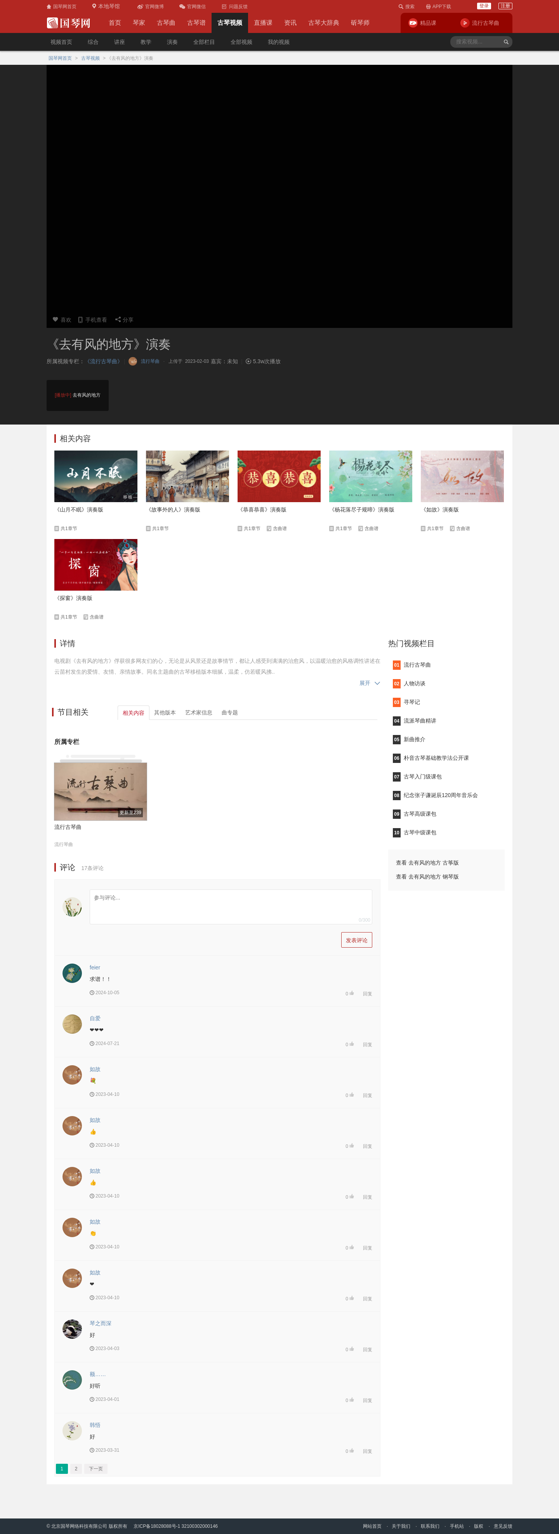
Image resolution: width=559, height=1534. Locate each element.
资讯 (290, 22)
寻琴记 (406, 702)
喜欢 (61, 319)
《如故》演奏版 (440, 509)
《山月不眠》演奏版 (78, 509)
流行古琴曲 (68, 827)
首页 (115, 22)
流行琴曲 (63, 844)
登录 (484, 6)
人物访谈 (409, 683)
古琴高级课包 (414, 814)
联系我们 (430, 1526)
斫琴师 (360, 22)
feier (95, 967)
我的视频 (279, 42)
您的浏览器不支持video (279, 188)
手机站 (457, 1526)
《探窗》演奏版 (73, 598)
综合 (93, 42)
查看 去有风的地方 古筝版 (427, 863)
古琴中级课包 (414, 832)
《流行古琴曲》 (104, 361)
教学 (146, 42)
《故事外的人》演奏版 (173, 509)
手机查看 (92, 319)
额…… (98, 1374)
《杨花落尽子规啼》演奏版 (361, 509)
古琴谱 (196, 22)
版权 (478, 1526)
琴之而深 (100, 1323)
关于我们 (401, 1526)
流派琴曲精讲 (414, 721)
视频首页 (61, 42)
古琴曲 (166, 22)
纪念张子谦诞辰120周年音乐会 (435, 795)
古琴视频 (229, 22)
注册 (505, 6)
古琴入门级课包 (417, 776)
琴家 (139, 22)
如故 (95, 1069)
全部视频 (241, 42)
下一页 (96, 1469)
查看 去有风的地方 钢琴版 (427, 877)
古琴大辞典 (323, 22)
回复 (367, 994)
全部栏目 (204, 42)
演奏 (172, 42)
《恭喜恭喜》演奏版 (262, 509)
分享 (124, 319)
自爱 (95, 1018)
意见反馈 (503, 1526)
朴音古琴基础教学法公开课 (431, 758)
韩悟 (95, 1425)
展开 (369, 682)
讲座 (119, 42)
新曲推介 (409, 739)
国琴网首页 (60, 58)
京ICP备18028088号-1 (157, 1526)
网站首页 (372, 1526)
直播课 (263, 22)
